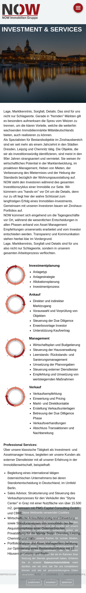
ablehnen (67, 582)
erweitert (51, 582)
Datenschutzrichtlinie (57, 562)
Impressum (8, 574)
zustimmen (34, 582)
